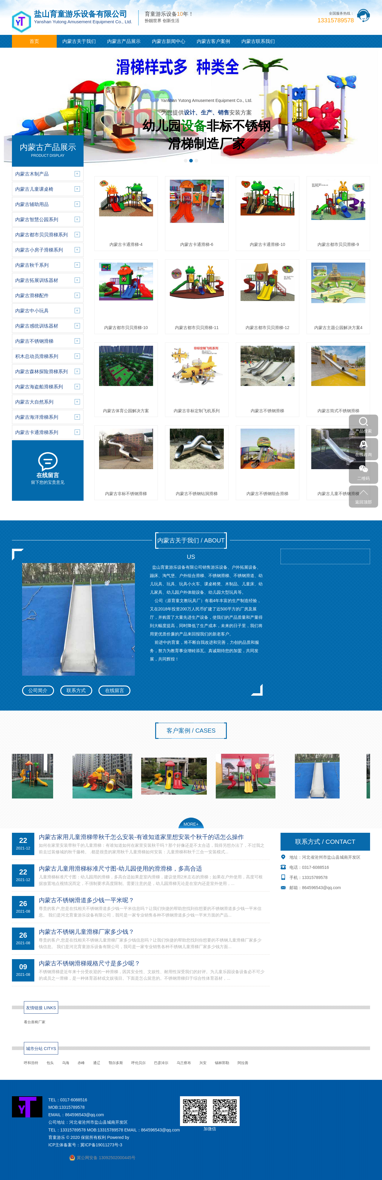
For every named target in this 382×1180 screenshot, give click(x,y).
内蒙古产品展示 (124, 41)
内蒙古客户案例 (213, 41)
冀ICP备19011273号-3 (101, 1144)
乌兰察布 (184, 1063)
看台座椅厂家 (34, 1022)
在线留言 (114, 690)
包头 (50, 1063)
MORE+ (191, 824)
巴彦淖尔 (161, 1063)
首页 (34, 41)
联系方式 (76, 690)
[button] (185, 160)
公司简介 (37, 690)
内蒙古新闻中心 (168, 41)
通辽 (96, 1063)
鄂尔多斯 (116, 1063)
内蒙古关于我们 (79, 41)
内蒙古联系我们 (258, 41)
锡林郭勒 (222, 1063)
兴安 (203, 1063)
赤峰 (81, 1063)
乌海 (65, 1063)
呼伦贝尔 (138, 1063)
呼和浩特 (31, 1063)
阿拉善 (243, 1063)
